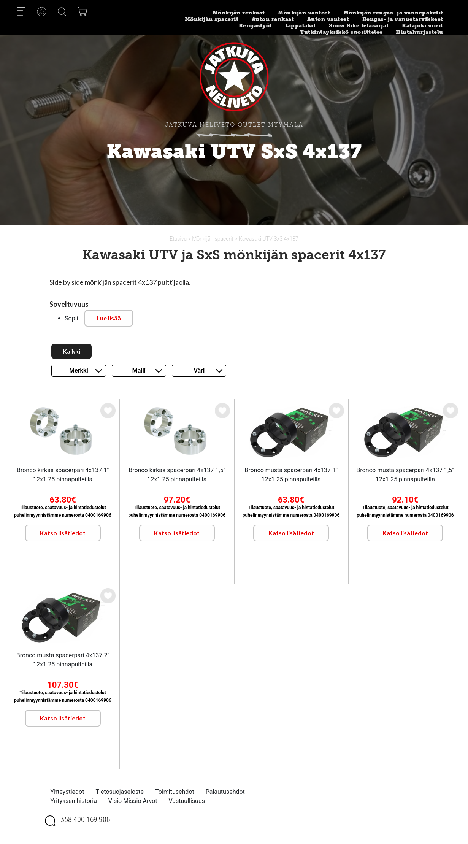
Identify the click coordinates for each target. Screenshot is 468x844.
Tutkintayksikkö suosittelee (341, 32)
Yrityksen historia (74, 800)
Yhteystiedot (67, 791)
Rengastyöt (255, 25)
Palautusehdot (225, 791)
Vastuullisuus (187, 800)
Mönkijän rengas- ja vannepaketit (393, 13)
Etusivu (179, 239)
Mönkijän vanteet (304, 13)
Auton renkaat (273, 19)
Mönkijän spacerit (212, 19)
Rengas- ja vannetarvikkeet (402, 19)
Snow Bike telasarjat (359, 25)
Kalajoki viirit (422, 25)
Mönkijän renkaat (239, 13)
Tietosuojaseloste (119, 791)
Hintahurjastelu (419, 32)
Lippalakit (300, 25)
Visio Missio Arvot (132, 800)
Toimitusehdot (174, 791)
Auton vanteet (328, 19)
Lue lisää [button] (109, 318)
